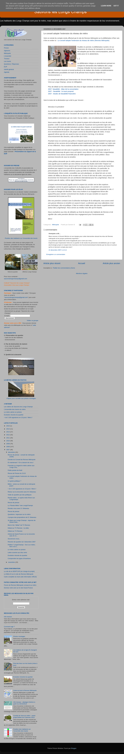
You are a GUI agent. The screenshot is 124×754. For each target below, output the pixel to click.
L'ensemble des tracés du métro (15, 409)
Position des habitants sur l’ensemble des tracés (21, 238)
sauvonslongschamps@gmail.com (15, 278)
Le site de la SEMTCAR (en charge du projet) (19, 571)
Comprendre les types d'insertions (19, 558)
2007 (8, 449)
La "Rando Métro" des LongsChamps (20, 505)
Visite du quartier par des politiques (20, 495)
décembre (11, 452)
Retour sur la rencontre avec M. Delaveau (22, 492)
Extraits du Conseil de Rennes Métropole (21, 459)
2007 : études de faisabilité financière (62, 94)
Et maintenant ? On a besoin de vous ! (21, 462)
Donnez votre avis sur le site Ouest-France (18, 588)
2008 (8, 446)
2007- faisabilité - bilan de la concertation (63, 89)
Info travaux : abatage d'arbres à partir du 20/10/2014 (24, 703)
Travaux (6, 58)
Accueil (81, 263)
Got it (116, 6)
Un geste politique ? (14, 481)
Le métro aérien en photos (13, 412)
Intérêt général (9, 69)
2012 (8, 435)
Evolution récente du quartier (13, 415)
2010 (8, 441)
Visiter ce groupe (32, 320)
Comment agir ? (9, 626)
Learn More (106, 6)
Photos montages (19, 636)
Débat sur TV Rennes (15, 531)
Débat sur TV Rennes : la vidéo (18, 528)
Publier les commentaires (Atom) (64, 268)
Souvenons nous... (14, 539)
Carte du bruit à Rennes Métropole (25, 690)
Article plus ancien (111, 263)
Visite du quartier (13, 272)
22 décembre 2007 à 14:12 (58, 250)
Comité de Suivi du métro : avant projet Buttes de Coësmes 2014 (24, 716)
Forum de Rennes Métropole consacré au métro (20, 585)
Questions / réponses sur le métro (19, 514)
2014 (8, 429)
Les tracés (7, 61)
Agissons (7, 50)
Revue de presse (13, 502)
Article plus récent (51, 263)
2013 (8, 432)
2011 (8, 438)
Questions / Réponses (11, 64)
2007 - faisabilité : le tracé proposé (61, 91)
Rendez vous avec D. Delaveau (18, 508)
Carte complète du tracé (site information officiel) (20, 577)
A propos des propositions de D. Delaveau (22, 517)
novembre (11, 562)
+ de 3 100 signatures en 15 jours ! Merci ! (18, 417)
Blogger (73, 748)
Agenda (6, 72)
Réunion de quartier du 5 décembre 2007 (22, 542)
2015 (8, 426)
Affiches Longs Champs (30, 272)
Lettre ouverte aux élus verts (17, 552)
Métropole (55, 224)
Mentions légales (81, 273)
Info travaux (8, 617)
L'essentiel (7, 56)
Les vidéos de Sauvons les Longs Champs (18, 407)
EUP (5, 67)
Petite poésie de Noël (15, 470)
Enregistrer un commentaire (55, 254)
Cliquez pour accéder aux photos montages (21, 398)
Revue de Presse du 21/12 (17, 473)
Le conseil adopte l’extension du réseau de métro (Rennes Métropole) (83, 40)
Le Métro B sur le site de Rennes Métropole (18, 574)
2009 (8, 444)
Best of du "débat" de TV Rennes (19, 525)
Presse (6, 48)
